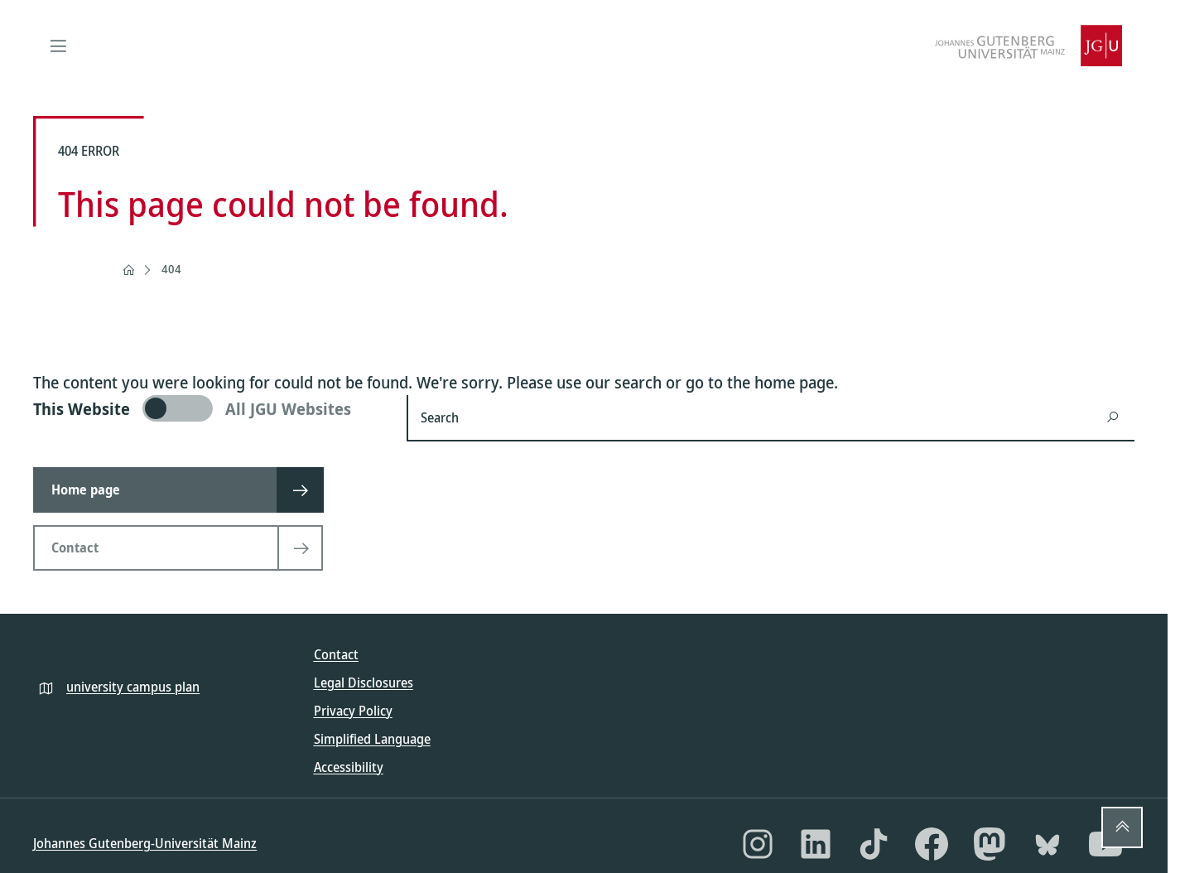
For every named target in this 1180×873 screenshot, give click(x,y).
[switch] (210, 408)
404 (171, 269)
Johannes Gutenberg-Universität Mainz (145, 843)
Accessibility (348, 767)
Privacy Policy (353, 711)
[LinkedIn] (815, 844)
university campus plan (133, 687)
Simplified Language (372, 739)
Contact (336, 654)
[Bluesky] (1047, 844)
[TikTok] (873, 844)
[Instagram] (757, 844)
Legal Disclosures (363, 682)
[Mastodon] (989, 844)
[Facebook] (931, 844)
